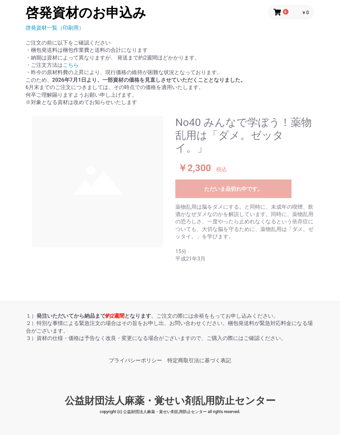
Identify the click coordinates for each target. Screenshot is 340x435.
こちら (71, 65)
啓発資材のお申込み (86, 13)
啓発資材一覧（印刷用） (55, 28)
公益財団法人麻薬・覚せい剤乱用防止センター (170, 400)
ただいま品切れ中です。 (233, 189)
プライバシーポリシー (135, 360)
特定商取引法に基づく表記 (199, 360)
